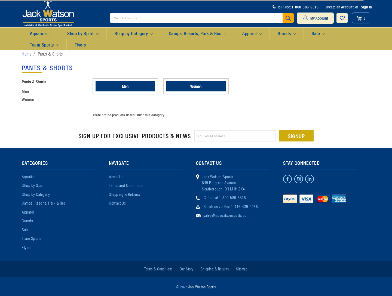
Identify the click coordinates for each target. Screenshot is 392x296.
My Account (319, 18)
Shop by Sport (83, 33)
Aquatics (40, 33)
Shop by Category (133, 33)
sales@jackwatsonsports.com (226, 215)
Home (26, 53)
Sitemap (241, 268)
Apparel (252, 33)
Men (25, 91)
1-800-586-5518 (305, 7)
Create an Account (340, 7)
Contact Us (117, 203)
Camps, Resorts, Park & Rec (197, 33)
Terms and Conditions (126, 185)
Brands (286, 33)
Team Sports (44, 45)
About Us (116, 176)
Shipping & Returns (124, 194)
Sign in (366, 7)
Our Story (187, 268)
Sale (318, 33)
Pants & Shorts (50, 53)
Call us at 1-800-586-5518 (225, 197)
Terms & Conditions (158, 268)
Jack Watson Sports (202, 286)
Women (28, 99)
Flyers (80, 44)
